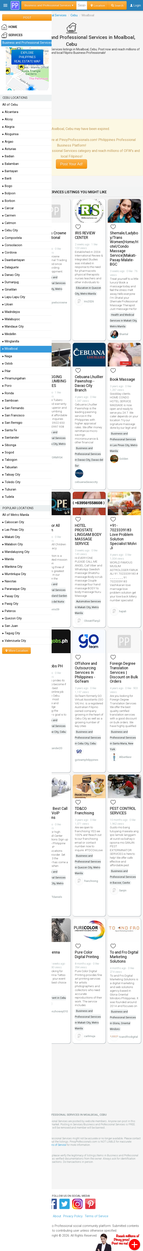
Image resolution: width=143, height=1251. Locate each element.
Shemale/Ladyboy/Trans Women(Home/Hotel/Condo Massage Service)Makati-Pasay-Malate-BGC (124, 249)
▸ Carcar (8, 208)
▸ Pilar (6, 371)
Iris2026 (89, 301)
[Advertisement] (71, 87)
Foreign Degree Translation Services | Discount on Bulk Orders (124, 672)
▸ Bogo (7, 186)
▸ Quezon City (12, 618)
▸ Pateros (9, 611)
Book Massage (122, 379)
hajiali (122, 611)
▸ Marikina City (12, 567)
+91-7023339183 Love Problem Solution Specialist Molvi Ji (123, 536)
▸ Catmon (9, 223)
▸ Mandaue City (13, 326)
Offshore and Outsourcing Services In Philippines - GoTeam (86, 672)
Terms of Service (56, 1144)
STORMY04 (55, 457)
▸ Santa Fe (9, 430)
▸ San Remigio (12, 423)
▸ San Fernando (13, 408)
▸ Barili (6, 178)
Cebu (74, 15)
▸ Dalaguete (10, 267)
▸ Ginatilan (9, 289)
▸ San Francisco (13, 415)
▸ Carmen (9, 215)
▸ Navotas (9, 581)
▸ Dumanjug (10, 282)
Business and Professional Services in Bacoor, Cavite (123, 877)
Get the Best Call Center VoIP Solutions (54, 813)
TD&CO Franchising (84, 810)
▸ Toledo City (11, 482)
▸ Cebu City (10, 230)
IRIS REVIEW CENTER (85, 235)
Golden (123, 458)
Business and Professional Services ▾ (49, 5)
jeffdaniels (55, 896)
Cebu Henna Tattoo (50, 954)
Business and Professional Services (27, 43)
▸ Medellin (9, 334)
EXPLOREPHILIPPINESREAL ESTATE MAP (27, 57)
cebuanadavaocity (86, 482)
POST (27, 17)
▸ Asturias (9, 149)
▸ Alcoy (7, 119)
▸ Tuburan (9, 489)
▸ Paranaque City (14, 589)
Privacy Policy (73, 1216)
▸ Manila (8, 559)
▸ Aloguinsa (10, 134)
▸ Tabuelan (9, 467)
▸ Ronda (8, 393)
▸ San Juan (10, 626)
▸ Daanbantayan (13, 260)
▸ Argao (7, 142)
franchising (91, 881)
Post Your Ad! (71, 164)
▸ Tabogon (9, 460)
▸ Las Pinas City (13, 530)
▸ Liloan (7, 304)
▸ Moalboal (10, 349)
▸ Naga (7, 356)
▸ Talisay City (11, 474)
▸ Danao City (11, 275)
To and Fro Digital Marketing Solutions (124, 956)
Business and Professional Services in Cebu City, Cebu (88, 737)
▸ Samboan (10, 400)
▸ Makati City (11, 537)
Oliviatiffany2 (92, 620)
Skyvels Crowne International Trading (53, 237)
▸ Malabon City (12, 544)
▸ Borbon (8, 201)
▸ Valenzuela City (14, 641)
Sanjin (122, 890)
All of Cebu (10, 105)
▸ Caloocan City (13, 522)
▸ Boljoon (8, 193)
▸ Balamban (10, 164)
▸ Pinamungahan (14, 378)
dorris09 (54, 609)
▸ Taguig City (11, 633)
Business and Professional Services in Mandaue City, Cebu (53, 726)
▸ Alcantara (10, 112)
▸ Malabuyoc (11, 319)
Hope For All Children (50, 527)
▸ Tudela (8, 497)
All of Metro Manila (15, 515)
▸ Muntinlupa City (14, 574)
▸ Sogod (8, 452)
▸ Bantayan (10, 171)
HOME (9, 27)
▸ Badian (8, 156)
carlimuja (89, 1036)
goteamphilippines (86, 759)
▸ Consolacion (12, 245)
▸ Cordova (9, 252)
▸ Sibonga (9, 445)
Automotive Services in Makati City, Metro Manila (88, 607)
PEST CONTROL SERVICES (123, 810)
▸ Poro (7, 386)
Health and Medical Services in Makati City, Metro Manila (123, 320)
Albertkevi (125, 757)
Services (12, 35)
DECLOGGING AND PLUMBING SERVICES (53, 381)
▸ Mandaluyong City (15, 552)
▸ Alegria (8, 127)
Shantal (123, 334)
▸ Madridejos (11, 312)
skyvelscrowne (58, 302)
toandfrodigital (128, 1036)
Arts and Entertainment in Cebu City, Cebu (53, 998)
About (57, 1216)
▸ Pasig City (10, 604)
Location (97, 5)
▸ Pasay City (10, 596)
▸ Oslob (7, 363)
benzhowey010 (58, 1011)
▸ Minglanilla (10, 341)
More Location (16, 650)
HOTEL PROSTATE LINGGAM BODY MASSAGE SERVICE (88, 534)
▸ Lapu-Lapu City (13, 297)
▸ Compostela (12, 238)
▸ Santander (10, 437)
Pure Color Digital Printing (87, 954)
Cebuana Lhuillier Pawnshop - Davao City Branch (89, 383)
